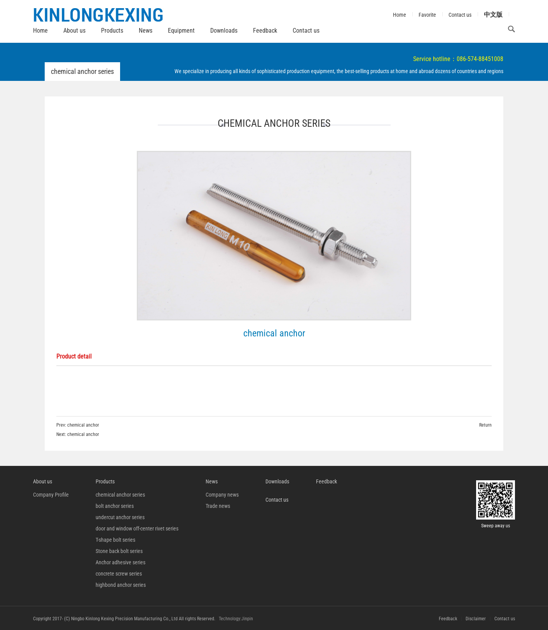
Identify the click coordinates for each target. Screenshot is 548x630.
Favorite (427, 15)
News (145, 30)
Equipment (181, 30)
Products (112, 30)
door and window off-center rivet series (137, 528)
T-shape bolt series (115, 540)
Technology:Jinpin (236, 618)
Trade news (218, 506)
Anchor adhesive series (120, 562)
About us (74, 30)
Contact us (306, 30)
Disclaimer (476, 618)
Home (40, 30)
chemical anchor (83, 425)
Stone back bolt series (119, 551)
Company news (222, 495)
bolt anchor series (115, 506)
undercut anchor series (120, 517)
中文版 (493, 14)
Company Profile (51, 495)
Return (485, 425)
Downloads (223, 30)
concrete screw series (119, 573)
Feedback (265, 30)
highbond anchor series (121, 585)
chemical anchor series (120, 495)
